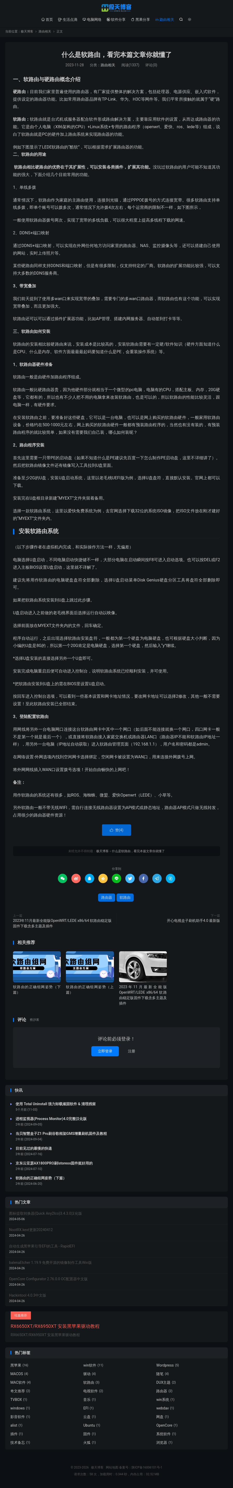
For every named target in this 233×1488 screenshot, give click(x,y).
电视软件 (93, 1392)
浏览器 (164, 1444)
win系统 (165, 1401)
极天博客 (116, 8)
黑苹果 (19, 1366)
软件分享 (116, 19)
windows (20, 1409)
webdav (165, 1409)
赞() (117, 831)
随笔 (162, 1375)
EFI (88, 1409)
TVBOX (18, 1401)
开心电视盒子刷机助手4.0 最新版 (193, 922)
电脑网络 (92, 19)
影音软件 (20, 1418)
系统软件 (166, 1435)
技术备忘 (20, 1444)
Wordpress (167, 1366)
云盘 (89, 1418)
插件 (16, 1435)
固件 (89, 1435)
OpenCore (166, 1427)
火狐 (89, 1444)
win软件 (93, 1366)
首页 (47, 19)
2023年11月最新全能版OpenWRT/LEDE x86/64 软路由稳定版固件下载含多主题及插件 (62, 924)
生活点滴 (67, 19)
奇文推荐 (20, 1392)
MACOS (19, 1375)
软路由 (125, 899)
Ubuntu (91, 1427)
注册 (131, 1052)
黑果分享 (140, 19)
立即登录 (105, 1052)
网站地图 (112, 1469)
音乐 (89, 1401)
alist (16, 1427)
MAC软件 (20, 1384)
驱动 (89, 1375)
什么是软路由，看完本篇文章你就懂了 (116, 56)
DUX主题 (166, 1384)
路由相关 (164, 19)
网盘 (162, 1418)
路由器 (106, 899)
